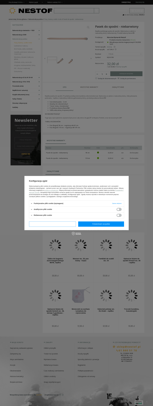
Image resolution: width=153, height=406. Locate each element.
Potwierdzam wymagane (52, 224)
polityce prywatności (51, 190)
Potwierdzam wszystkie (101, 224)
